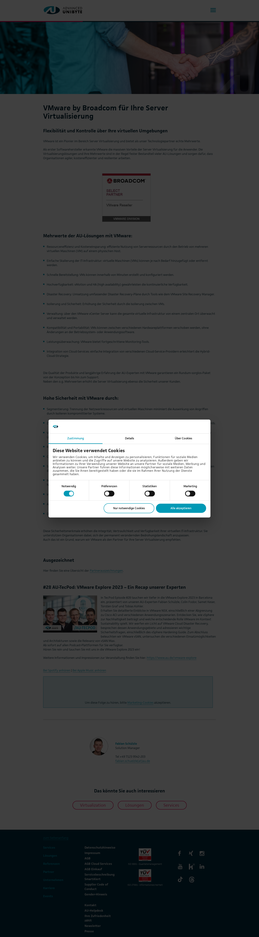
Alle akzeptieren (181, 508)
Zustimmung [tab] (75, 438)
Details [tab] (129, 438)
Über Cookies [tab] (183, 438)
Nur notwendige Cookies (129, 508)
